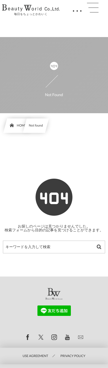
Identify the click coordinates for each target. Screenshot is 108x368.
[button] (93, 8)
